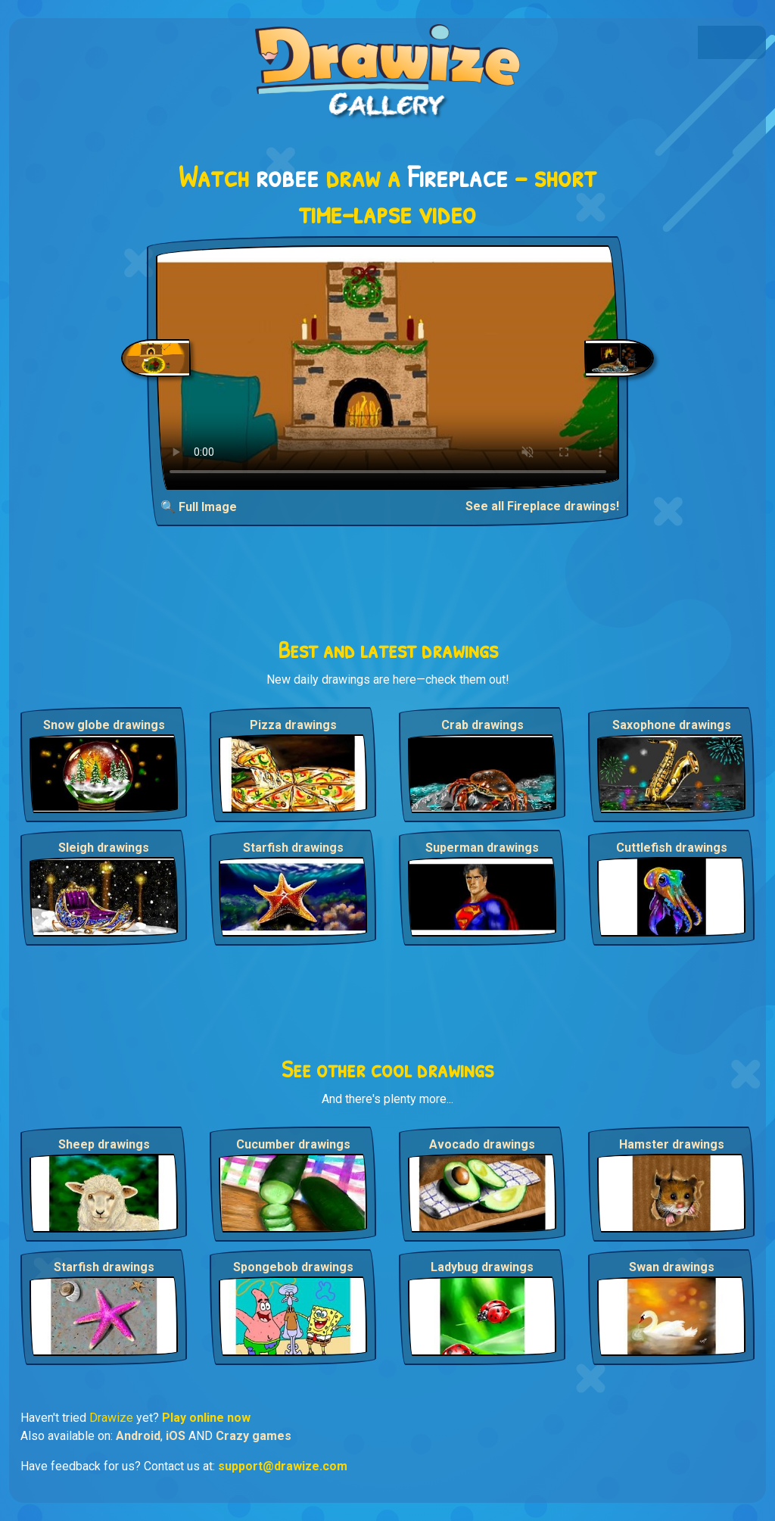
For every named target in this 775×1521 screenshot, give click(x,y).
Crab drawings (482, 725)
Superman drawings (482, 847)
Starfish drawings (293, 847)
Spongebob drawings (293, 1267)
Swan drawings (671, 1267)
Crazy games (253, 1436)
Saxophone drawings (671, 725)
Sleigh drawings (103, 847)
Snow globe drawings (104, 725)
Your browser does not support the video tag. (388, 367)
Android (138, 1436)
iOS (175, 1436)
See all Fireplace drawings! (542, 506)
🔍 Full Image (198, 507)
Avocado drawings (482, 1144)
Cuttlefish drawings (671, 847)
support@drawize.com (282, 1466)
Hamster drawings (671, 1144)
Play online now (206, 1417)
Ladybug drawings (482, 1267)
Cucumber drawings (293, 1144)
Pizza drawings (293, 725)
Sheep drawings (104, 1144)
